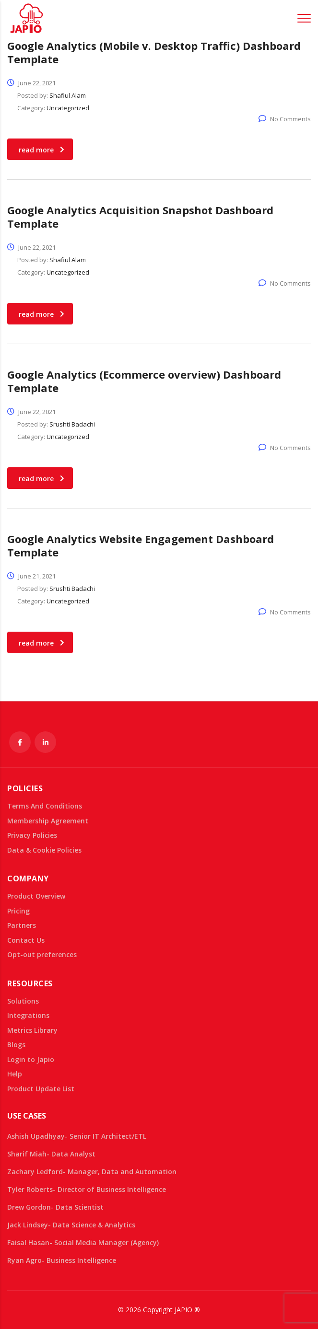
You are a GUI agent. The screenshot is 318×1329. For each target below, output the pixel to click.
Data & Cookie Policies (44, 850)
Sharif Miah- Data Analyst (51, 1153)
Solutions (23, 1001)
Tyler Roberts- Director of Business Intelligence (86, 1189)
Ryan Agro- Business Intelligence (61, 1260)
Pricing (18, 911)
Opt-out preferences (42, 954)
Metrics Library (32, 1030)
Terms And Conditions (44, 806)
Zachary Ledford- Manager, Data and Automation (92, 1171)
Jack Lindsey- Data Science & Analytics (71, 1224)
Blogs (16, 1044)
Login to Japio (30, 1059)
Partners (21, 925)
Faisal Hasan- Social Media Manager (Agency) (83, 1242)
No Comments (285, 119)
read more (41, 149)
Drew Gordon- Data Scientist (55, 1207)
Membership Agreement (47, 821)
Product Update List (40, 1089)
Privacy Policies (32, 835)
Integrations (28, 1015)
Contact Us (26, 940)
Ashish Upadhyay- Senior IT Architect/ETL (76, 1136)
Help (14, 1074)
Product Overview (36, 896)
